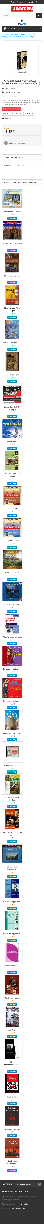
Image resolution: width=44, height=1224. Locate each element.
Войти (38, 2)
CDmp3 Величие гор (12, 573)
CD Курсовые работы (12, 541)
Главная (5, 34)
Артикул (5, 88)
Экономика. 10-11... (12, 765)
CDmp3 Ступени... (12, 442)
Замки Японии (12, 1030)
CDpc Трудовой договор (12, 637)
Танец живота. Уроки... (12, 669)
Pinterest (29, 113)
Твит (5, 113)
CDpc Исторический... (12, 998)
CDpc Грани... (12, 1097)
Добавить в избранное (17, 143)
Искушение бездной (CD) (12, 244)
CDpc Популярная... (12, 276)
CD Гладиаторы (12, 375)
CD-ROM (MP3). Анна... (12, 605)
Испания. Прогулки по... (12, 343)
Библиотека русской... (12, 902)
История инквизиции (12, 1129)
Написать (21, 2)
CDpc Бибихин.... (12, 966)
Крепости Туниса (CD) (12, 733)
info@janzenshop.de (18, 1208)
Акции (13, 2)
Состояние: (6, 92)
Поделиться (16, 113)
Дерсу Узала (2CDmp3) (12, 212)
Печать (8, 118)
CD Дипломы (12, 509)
